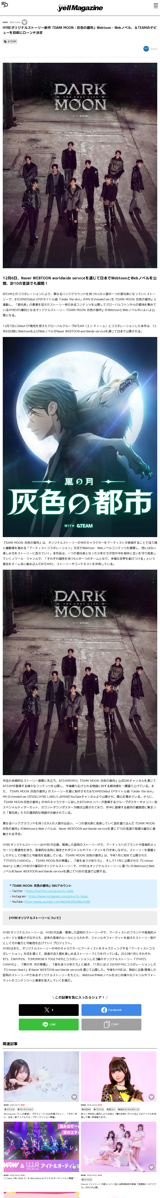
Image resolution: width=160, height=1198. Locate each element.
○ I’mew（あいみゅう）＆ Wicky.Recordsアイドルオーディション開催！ (39, 1178)
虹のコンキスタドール (130, 1109)
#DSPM (87, 1109)
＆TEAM (12, 41)
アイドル (10, 1109)
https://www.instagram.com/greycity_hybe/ (58, 896)
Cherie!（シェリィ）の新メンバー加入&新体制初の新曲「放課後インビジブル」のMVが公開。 (118, 1186)
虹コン (112, 1109)
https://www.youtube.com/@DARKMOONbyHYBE (58, 902)
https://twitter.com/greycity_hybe (49, 891)
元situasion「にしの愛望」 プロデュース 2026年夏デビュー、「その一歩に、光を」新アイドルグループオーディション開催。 (40, 1115)
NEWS (5, 22)
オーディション (26, 1109)
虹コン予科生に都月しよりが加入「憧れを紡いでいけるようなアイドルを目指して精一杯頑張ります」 (118, 1115)
